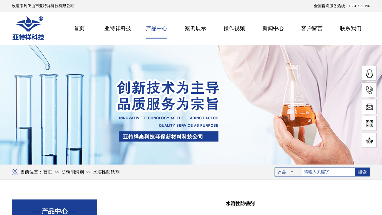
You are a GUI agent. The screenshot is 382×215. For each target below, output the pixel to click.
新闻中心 (273, 28)
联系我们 (350, 28)
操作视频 (234, 28)
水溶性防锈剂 (106, 172)
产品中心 (156, 28)
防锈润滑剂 (72, 172)
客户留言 (312, 28)
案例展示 (195, 28)
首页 (79, 28)
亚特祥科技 (117, 28)
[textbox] (328, 172)
